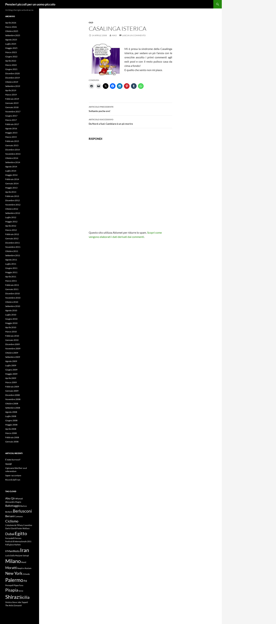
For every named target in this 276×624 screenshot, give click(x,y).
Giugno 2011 (11, 268)
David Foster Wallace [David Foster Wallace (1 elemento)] (20, 528)
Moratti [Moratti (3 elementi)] (11, 567)
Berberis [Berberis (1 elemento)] (8, 512)
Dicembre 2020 (12, 73)
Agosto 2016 (11, 128)
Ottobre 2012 (11, 209)
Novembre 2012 (12, 204)
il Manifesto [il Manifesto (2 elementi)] (12, 551)
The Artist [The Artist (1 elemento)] (9, 605)
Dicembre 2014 (12, 149)
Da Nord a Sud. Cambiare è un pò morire (130, 121)
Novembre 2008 (12, 399)
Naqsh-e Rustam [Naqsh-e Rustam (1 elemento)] (24, 568)
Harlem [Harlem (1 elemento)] (17, 544)
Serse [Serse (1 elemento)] (20, 591)
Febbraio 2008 (12, 437)
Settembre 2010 (12, 306)
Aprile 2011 (10, 276)
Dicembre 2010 (12, 293)
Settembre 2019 (12, 86)
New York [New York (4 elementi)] (13, 573)
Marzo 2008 (11, 433)
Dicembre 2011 (12, 242)
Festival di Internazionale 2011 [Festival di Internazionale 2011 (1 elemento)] (18, 541)
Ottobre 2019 (11, 82)
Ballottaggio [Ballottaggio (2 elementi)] (12, 505)
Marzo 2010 (11, 331)
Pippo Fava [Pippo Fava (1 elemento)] (18, 585)
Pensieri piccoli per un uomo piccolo (30, 4)
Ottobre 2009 (11, 352)
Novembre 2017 (12, 111)
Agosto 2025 (11, 39)
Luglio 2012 (10, 217)
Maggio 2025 (11, 48)
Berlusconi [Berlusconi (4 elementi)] (22, 511)
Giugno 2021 (11, 69)
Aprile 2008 (10, 429)
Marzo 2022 (11, 65)
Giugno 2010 (11, 319)
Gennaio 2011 (11, 289)
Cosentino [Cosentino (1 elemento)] (27, 525)
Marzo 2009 (11, 382)
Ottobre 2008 (11, 403)
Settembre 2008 (12, 407)
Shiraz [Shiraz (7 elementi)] (12, 597)
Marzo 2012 (11, 230)
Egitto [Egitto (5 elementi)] (21, 533)
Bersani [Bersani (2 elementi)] (9, 516)
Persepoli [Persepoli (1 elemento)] (9, 585)
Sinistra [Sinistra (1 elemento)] (8, 602)
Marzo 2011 (11, 280)
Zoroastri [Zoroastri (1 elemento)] (18, 605)
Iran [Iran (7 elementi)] (24, 550)
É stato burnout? (12, 459)
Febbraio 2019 (12, 99)
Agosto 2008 (11, 412)
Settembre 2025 (12, 35)
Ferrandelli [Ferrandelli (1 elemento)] (10, 538)
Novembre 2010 (12, 297)
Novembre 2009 (12, 348)
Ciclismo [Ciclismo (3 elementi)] (11, 521)
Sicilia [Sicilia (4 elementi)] (24, 597)
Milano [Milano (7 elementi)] (13, 561)
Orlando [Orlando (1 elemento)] (26, 574)
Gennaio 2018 (11, 107)
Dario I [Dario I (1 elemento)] (8, 528)
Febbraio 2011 (12, 285)
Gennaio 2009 (11, 390)
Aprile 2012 (10, 225)
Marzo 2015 (11, 137)
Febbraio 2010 (12, 335)
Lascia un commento (134, 35)
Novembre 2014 (12, 154)
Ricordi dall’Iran (12, 479)
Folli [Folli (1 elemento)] (7, 544)
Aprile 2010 (10, 327)
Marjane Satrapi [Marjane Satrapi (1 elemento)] (22, 555)
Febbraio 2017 (12, 124)
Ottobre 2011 (11, 251)
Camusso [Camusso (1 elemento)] (19, 516)
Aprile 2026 (10, 22)
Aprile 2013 (10, 192)
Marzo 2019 (11, 94)
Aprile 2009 (10, 378)
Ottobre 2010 (11, 302)
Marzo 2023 (11, 52)
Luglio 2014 (10, 170)
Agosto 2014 (11, 166)
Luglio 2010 (10, 314)
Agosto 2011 (11, 259)
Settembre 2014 (12, 162)
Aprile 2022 (10, 60)
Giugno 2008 (11, 420)
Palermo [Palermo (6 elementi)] (14, 580)
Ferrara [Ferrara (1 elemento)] (18, 538)
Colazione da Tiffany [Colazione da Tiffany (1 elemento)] (14, 525)
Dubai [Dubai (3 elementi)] (9, 534)
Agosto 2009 (11, 361)
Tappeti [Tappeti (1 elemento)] (25, 602)
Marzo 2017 (11, 120)
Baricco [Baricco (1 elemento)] (23, 506)
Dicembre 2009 (12, 344)
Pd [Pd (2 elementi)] (25, 580)
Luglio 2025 (10, 43)
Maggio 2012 (11, 221)
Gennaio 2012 (11, 238)
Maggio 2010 (11, 323)
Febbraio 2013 (12, 196)
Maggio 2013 (11, 187)
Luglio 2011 (10, 264)
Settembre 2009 (12, 357)
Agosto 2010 (11, 310)
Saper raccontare (13, 475)
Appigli (8, 463)
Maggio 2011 (11, 272)
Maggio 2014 (11, 175)
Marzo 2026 (11, 27)
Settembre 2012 (12, 213)
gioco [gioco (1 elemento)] (11, 544)
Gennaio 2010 (11, 340)
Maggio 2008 (11, 424)
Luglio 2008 (10, 416)
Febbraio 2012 (12, 234)
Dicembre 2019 (12, 77)
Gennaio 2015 (11, 145)
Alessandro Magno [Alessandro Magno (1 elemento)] (13, 502)
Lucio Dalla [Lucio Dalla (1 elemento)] (10, 555)
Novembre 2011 (12, 247)
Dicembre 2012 (12, 200)
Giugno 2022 (11, 56)
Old (91, 22)
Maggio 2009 (11, 374)
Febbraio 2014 (12, 179)
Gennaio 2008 (11, 441)
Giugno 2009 (11, 369)
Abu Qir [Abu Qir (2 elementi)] (10, 498)
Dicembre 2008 (12, 395)
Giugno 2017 (11, 115)
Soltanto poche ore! (130, 108)
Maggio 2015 (11, 132)
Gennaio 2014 (11, 183)
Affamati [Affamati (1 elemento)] (19, 498)
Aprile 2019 (10, 90)
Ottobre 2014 (11, 158)
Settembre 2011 (12, 255)
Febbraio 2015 (12, 141)
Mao (114, 35)
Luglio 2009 (10, 365)
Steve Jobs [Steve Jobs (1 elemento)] (16, 602)
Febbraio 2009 (12, 386)
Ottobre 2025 (11, 31)
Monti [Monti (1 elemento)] (23, 562)
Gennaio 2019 (11, 103)
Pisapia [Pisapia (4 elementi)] (11, 590)
